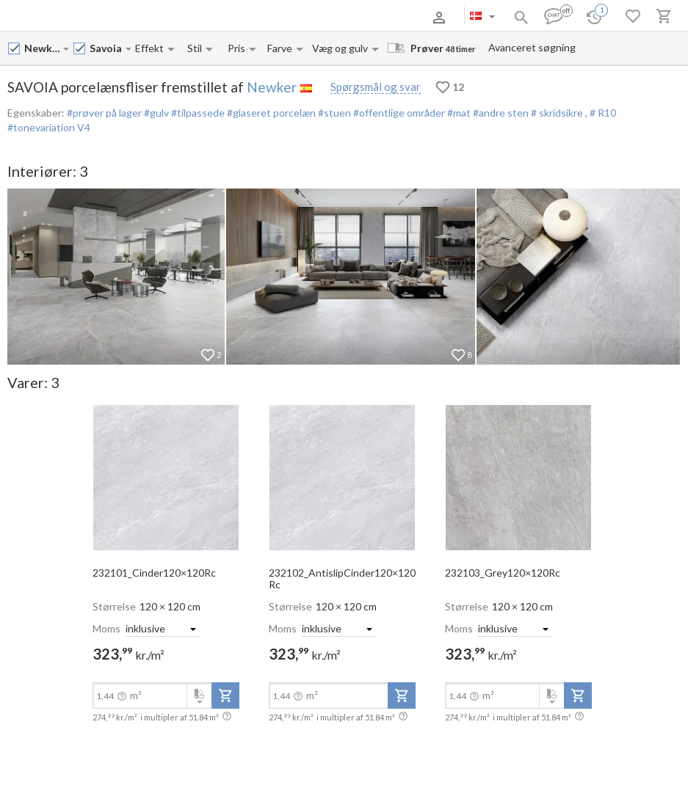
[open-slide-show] (166, 477)
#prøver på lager (104, 112)
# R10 (603, 112)
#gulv (155, 112)
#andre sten (500, 112)
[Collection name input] (107, 48)
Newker (272, 86)
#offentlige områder (398, 112)
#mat (458, 112)
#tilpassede (197, 112)
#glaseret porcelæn (270, 112)
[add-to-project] (225, 695)
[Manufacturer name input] (43, 48)
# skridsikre (557, 112)
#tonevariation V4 (48, 127)
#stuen (333, 112)
